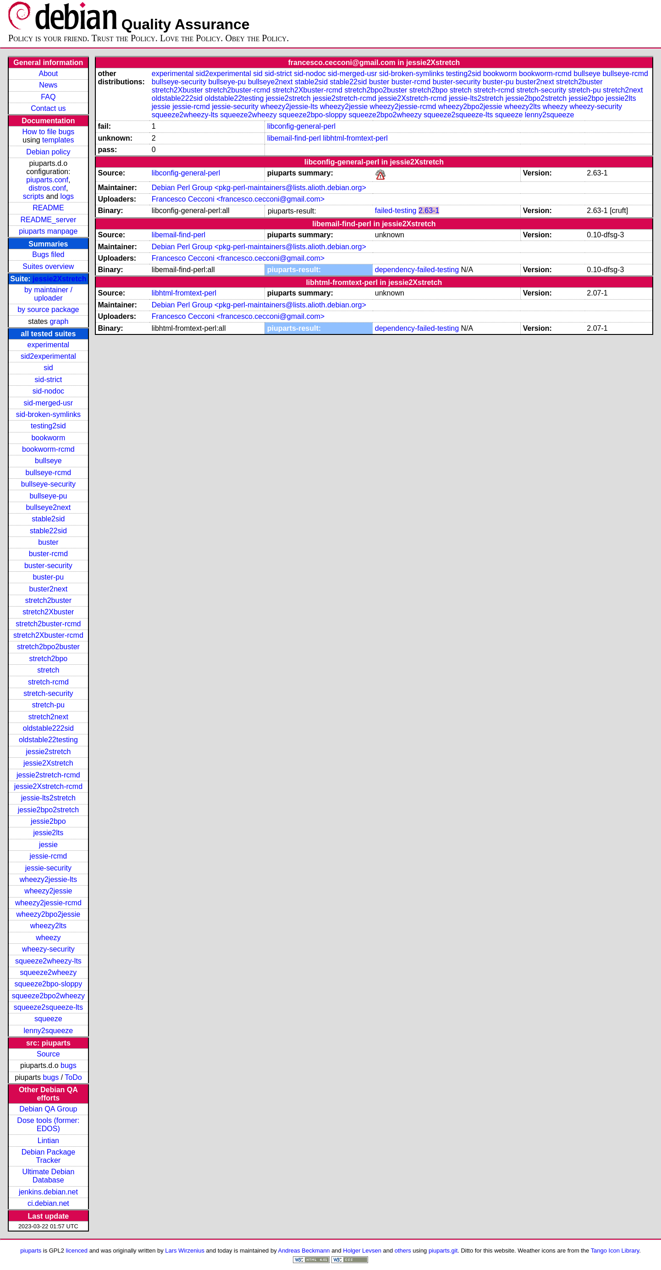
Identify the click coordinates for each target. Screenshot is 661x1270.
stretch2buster (48, 600)
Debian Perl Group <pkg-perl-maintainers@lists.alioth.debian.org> (259, 188)
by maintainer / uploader (48, 294)
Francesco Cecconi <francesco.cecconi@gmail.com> (238, 199)
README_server (48, 220)
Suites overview (48, 266)
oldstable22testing (48, 740)
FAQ (48, 97)
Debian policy (48, 152)
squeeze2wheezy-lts (48, 961)
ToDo (73, 1077)
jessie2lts (48, 833)
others (403, 1250)
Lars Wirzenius (184, 1250)
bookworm (48, 438)
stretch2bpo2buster (48, 647)
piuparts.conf (47, 180)
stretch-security (48, 693)
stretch (48, 670)
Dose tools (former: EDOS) (48, 1125)
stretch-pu (48, 705)
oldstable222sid (48, 728)
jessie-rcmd (48, 856)
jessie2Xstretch (59, 279)
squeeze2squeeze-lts (48, 1007)
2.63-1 (429, 210)
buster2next (48, 589)
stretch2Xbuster (48, 612)
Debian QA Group (48, 1109)
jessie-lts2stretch (48, 798)
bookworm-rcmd (48, 449)
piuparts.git (443, 1250)
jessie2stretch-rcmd (48, 775)
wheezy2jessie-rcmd (48, 903)
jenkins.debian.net (48, 1192)
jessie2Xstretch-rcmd (48, 786)
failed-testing (396, 210)
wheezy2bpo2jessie (49, 914)
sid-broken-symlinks (48, 414)
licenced (77, 1250)
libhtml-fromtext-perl (355, 138)
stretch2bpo (48, 658)
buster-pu (48, 577)
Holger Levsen (362, 1250)
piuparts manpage (48, 231)
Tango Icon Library (615, 1250)
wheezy (48, 938)
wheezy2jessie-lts (48, 879)
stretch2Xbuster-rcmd (48, 635)
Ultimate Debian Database (48, 1176)
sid (48, 368)
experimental (49, 345)
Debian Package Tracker (48, 1156)
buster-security (48, 565)
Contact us (48, 108)
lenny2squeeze (48, 1031)
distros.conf (47, 188)
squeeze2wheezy (48, 972)
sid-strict (48, 379)
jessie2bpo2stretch (48, 810)
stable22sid (48, 531)
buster (48, 542)
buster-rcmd (48, 554)
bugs (69, 1065)
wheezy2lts (48, 926)
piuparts (30, 1250)
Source (48, 1054)
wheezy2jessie (48, 891)
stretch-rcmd (48, 682)
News (48, 85)
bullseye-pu (48, 496)
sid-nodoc (48, 391)
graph (59, 321)
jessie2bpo (48, 821)
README (48, 208)
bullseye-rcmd (49, 472)
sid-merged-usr (48, 403)
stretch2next (48, 717)
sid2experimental (48, 356)
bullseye (48, 461)
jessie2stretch (48, 751)
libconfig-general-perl (301, 126)
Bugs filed (48, 254)
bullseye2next (48, 507)
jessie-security (48, 868)
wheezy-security (48, 949)
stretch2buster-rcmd (48, 624)
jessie (48, 844)
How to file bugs (48, 132)
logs (67, 196)
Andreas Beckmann (304, 1250)
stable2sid (48, 519)
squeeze (48, 1019)
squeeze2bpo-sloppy (49, 984)
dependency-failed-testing (417, 270)
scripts (33, 196)
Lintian (48, 1140)
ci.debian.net (48, 1203)
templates (58, 140)
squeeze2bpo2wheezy (48, 996)
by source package (48, 309)
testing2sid (48, 426)
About (48, 73)
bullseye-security (48, 484)
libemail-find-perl (294, 138)
